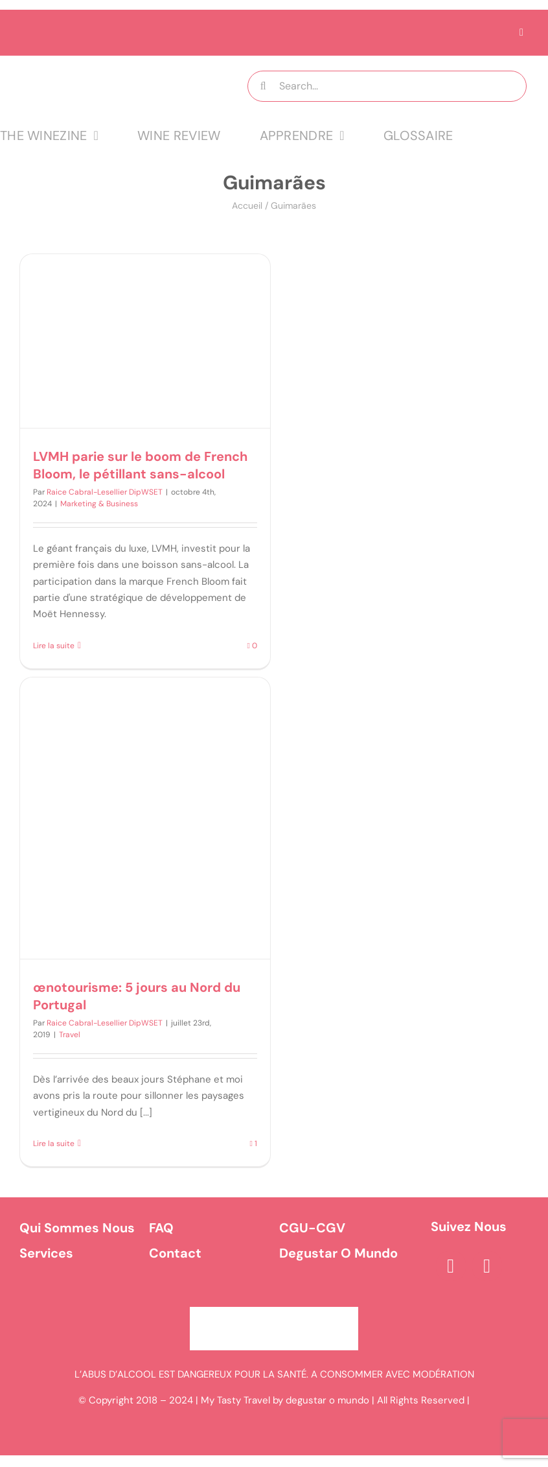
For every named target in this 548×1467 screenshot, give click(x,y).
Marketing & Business (99, 504)
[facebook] (451, 1266)
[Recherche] (263, 86)
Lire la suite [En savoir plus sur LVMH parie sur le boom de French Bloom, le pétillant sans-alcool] (53, 645)
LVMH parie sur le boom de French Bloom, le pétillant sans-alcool (140, 465)
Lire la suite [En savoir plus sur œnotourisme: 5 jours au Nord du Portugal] (53, 1143)
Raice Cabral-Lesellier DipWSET (105, 492)
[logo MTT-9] (108, 67)
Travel (69, 1034)
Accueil (247, 205)
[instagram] (487, 1266)
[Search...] (387, 86)
